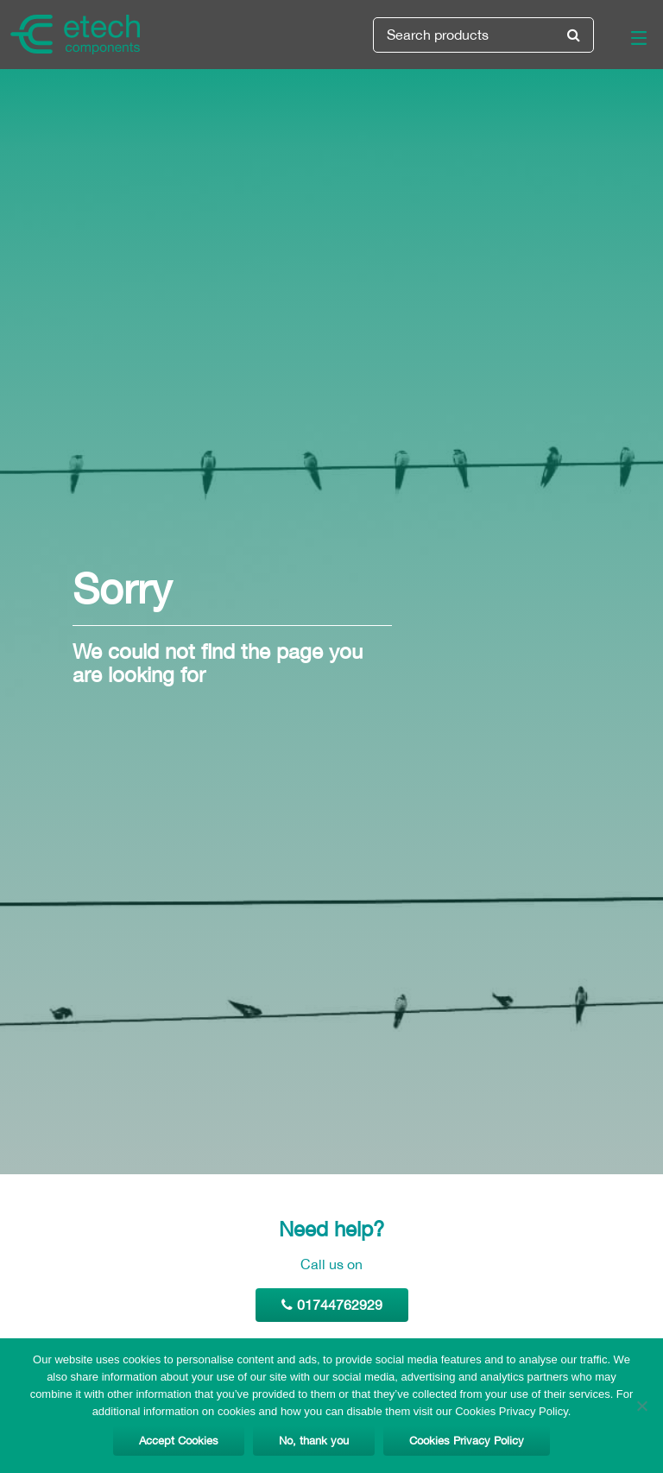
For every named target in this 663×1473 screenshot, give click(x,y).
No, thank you (314, 1440)
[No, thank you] (641, 1405)
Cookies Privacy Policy (466, 1440)
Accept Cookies (178, 1440)
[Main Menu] (628, 41)
